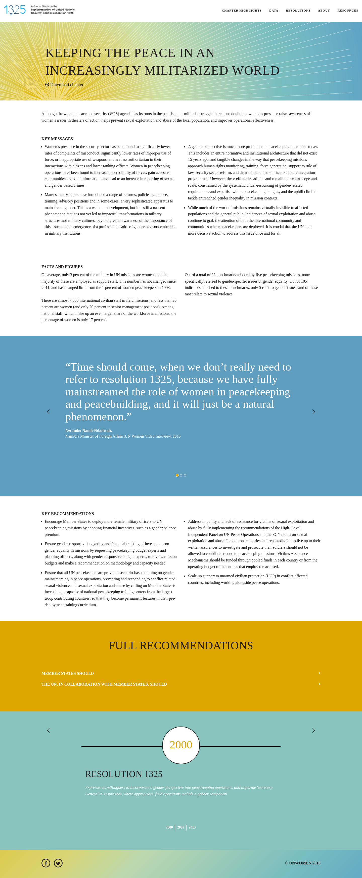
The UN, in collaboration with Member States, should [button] (104, 684)
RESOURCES (348, 10)
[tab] (181, 673)
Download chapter (64, 84)
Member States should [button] (67, 673)
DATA (273, 10)
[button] (62, 416)
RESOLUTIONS (298, 10)
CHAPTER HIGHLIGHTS (242, 10)
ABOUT (324, 10)
